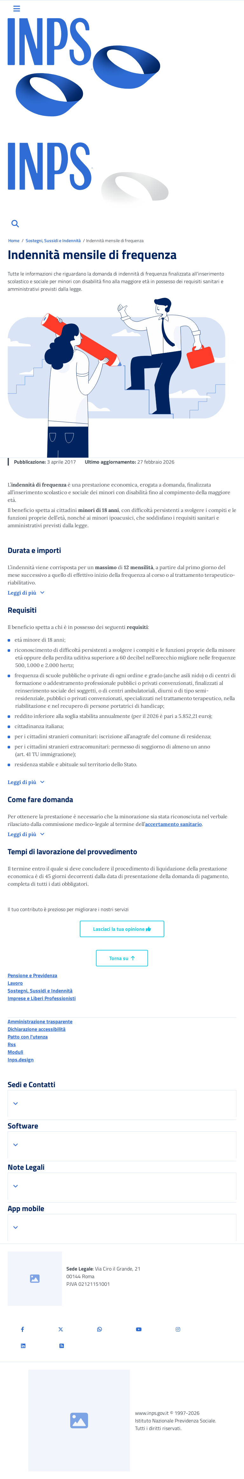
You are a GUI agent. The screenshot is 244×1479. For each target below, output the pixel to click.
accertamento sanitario (173, 824)
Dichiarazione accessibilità (36, 1029)
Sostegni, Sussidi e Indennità (54, 240)
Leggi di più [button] (22, 593)
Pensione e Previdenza (32, 975)
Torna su (122, 958)
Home (14, 240)
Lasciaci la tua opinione (122, 929)
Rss (12, 1044)
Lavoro (15, 983)
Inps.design (21, 1059)
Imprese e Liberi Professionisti (42, 998)
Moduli (15, 1052)
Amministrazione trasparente (40, 1021)
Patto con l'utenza (28, 1036)
